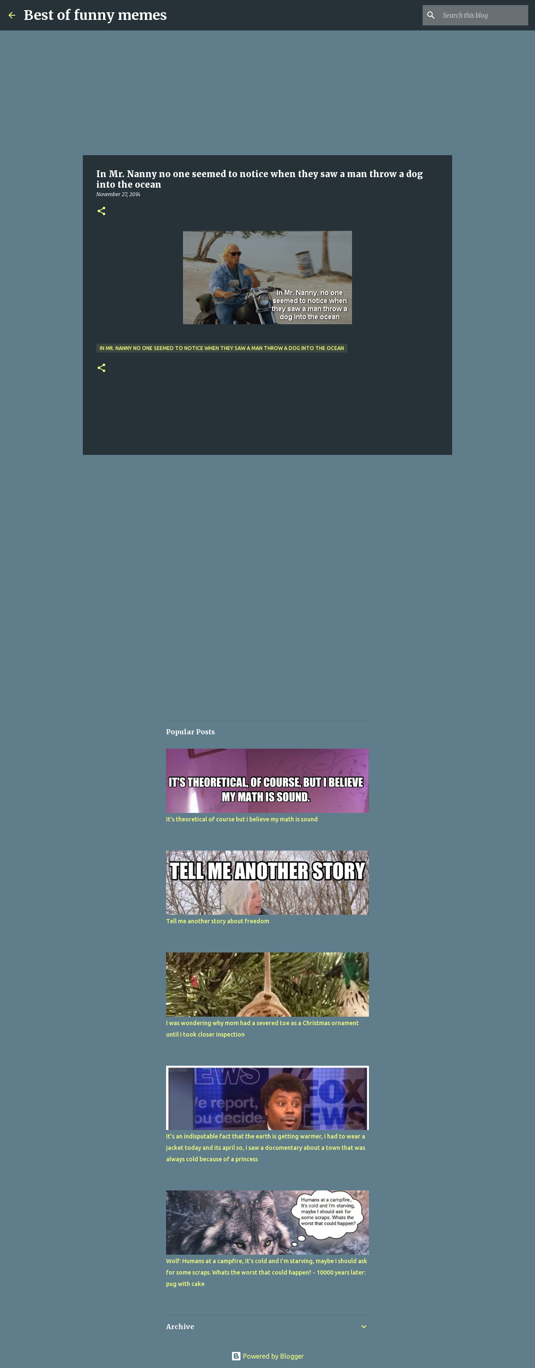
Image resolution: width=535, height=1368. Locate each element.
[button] (101, 211)
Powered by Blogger (267, 1356)
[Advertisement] (267, 93)
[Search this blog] (483, 15)
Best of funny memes (95, 15)
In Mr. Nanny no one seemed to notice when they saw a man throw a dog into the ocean (222, 348)
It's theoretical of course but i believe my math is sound (242, 819)
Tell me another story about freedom (217, 921)
